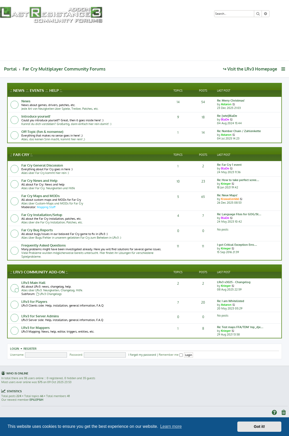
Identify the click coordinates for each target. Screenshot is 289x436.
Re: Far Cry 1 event (229, 165)
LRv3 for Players (34, 301)
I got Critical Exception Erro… (237, 245)
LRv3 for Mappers (35, 327)
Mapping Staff (46, 207)
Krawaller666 (230, 199)
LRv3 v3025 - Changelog (234, 282)
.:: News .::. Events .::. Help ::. (36, 90)
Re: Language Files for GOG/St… (239, 214)
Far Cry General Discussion (42, 165)
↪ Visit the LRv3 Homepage (250, 69)
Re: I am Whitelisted (230, 301)
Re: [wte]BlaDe (227, 116)
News (25, 101)
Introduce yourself (35, 116)
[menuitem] (276, 14)
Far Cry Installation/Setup (41, 214)
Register (29, 348)
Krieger (226, 184)
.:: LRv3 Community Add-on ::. (39, 271)
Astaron (226, 104)
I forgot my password (142, 355)
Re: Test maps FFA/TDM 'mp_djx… (240, 327)
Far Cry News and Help (39, 180)
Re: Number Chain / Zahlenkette (239, 131)
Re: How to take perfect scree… (238, 180)
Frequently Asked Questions (43, 245)
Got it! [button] (259, 426)
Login (14, 348)
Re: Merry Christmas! (230, 100)
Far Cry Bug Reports (37, 230)
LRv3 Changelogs (49, 294)
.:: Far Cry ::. (21, 154)
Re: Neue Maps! (227, 195)
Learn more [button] (171, 426)
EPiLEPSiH (36, 400)
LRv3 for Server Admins (40, 316)
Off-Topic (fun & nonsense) (42, 131)
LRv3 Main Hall (33, 282)
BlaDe (225, 119)
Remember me (171, 355)
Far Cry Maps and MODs (40, 195)
